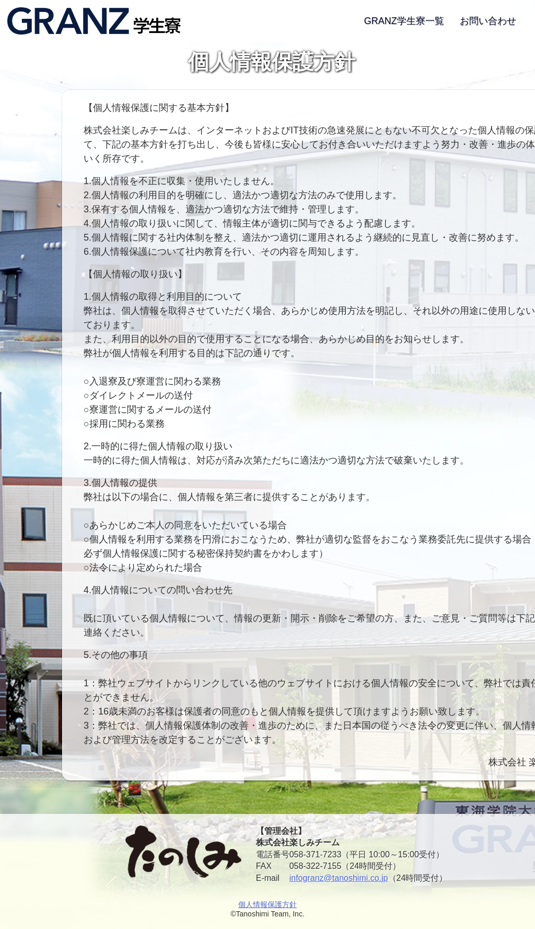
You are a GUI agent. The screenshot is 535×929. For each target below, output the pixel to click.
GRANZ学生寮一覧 (404, 21)
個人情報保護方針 (267, 904)
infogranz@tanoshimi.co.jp (338, 878)
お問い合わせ (488, 21)
